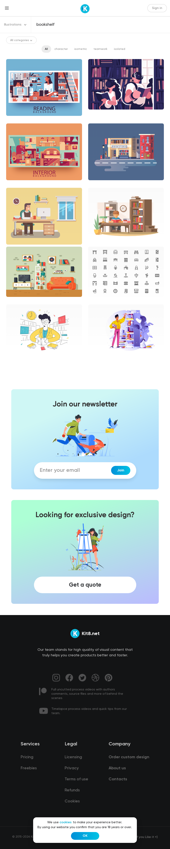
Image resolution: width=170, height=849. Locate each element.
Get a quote (85, 585)
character (61, 49)
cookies (66, 822)
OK (85, 836)
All (46, 49)
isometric (80, 49)
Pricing (27, 757)
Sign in (157, 8)
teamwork (100, 49)
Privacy (72, 768)
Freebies (29, 768)
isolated (119, 49)
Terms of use (76, 779)
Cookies (72, 801)
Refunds (72, 790)
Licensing (73, 757)
